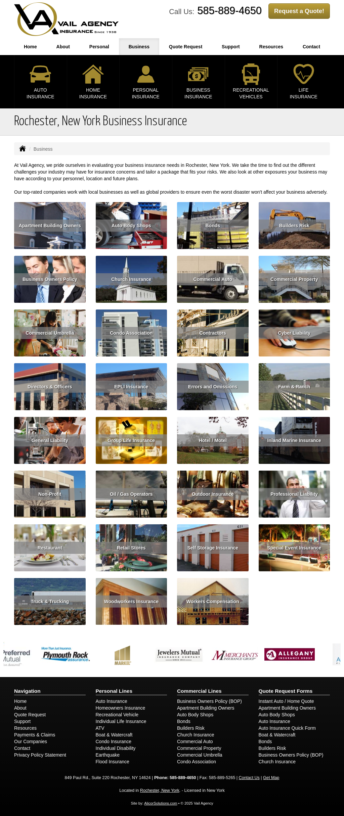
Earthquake (108, 755)
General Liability (50, 440)
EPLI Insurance (131, 386)
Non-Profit (49, 494)
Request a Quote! (299, 11)
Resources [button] (271, 46)
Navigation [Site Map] (27, 691)
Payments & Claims (34, 734)
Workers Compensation (212, 601)
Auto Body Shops (131, 225)
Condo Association (131, 333)
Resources (25, 728)
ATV (100, 728)
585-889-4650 (229, 10)
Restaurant (50, 547)
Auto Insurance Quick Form (287, 728)
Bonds (212, 225)
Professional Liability (294, 494)
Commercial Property (294, 279)
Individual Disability (116, 748)
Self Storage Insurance (212, 547)
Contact (22, 748)
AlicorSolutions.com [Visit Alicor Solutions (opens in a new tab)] (160, 803)
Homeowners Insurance (120, 708)
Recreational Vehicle (117, 714)
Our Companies (30, 741)
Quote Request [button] (186, 46)
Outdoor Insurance (213, 494)
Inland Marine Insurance (294, 440)
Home (30, 46)
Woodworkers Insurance (131, 601)
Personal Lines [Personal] (114, 691)
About (63, 46)
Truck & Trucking (50, 601)
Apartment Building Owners (50, 225)
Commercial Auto (213, 279)
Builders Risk (294, 225)
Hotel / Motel (213, 440)
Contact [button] (311, 46)
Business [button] (139, 46)
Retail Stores (131, 547)
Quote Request (30, 714)
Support (22, 721)
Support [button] (231, 46)
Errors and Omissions (212, 386)
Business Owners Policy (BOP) (209, 701)
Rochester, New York (159, 790)
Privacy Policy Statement (40, 755)
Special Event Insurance (294, 547)
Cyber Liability (294, 333)
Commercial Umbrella (50, 333)
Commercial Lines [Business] (199, 691)
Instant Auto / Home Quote (286, 701)
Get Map (271, 777)
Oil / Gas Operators (131, 494)
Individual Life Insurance (121, 721)
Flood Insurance (112, 761)
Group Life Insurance (131, 440)
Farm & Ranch (294, 386)
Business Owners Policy (50, 279)
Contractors (213, 333)
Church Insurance (131, 279)
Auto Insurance (111, 701)
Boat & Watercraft (114, 734)
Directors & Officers (50, 386)
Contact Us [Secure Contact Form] (249, 777)
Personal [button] (99, 46)
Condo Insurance (114, 741)
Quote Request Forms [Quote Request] (286, 691)
